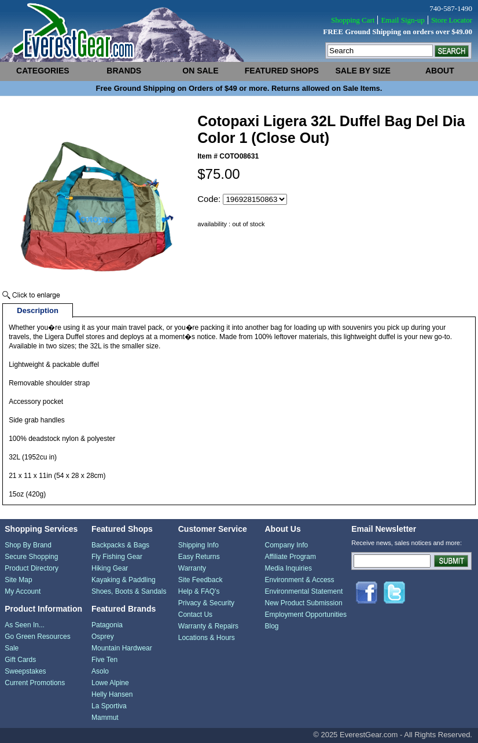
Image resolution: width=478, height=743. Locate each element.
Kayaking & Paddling (123, 580)
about (439, 70)
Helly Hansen (112, 694)
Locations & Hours (206, 638)
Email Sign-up (402, 20)
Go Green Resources (37, 636)
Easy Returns (199, 557)
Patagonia (107, 625)
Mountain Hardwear (121, 648)
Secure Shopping (31, 557)
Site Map (18, 580)
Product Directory (31, 568)
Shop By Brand (28, 545)
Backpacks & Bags (120, 545)
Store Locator (451, 20)
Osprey (102, 636)
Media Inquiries (288, 568)
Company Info (286, 545)
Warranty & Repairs (208, 626)
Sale (12, 648)
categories (42, 70)
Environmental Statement (304, 591)
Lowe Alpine (110, 683)
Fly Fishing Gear (116, 557)
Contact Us (195, 614)
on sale (200, 70)
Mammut (105, 717)
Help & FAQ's (199, 591)
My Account (23, 591)
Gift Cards (20, 660)
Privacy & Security (206, 603)
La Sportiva (109, 706)
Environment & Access (299, 580)
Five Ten (104, 660)
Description (37, 310)
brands (123, 70)
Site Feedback (200, 580)
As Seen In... (25, 625)
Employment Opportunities (306, 614)
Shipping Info (198, 545)
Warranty (192, 568)
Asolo (100, 671)
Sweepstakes (25, 671)
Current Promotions (35, 683)
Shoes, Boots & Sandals (128, 591)
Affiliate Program (290, 557)
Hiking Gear (109, 568)
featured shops (282, 70)
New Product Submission (304, 603)
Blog (272, 626)
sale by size (363, 70)
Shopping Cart (352, 20)
